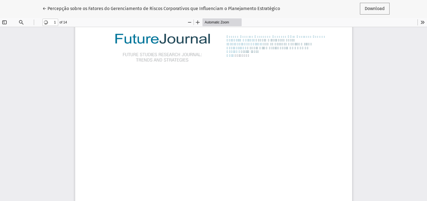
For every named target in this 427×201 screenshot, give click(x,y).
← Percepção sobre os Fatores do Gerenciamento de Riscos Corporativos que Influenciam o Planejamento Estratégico (161, 8)
